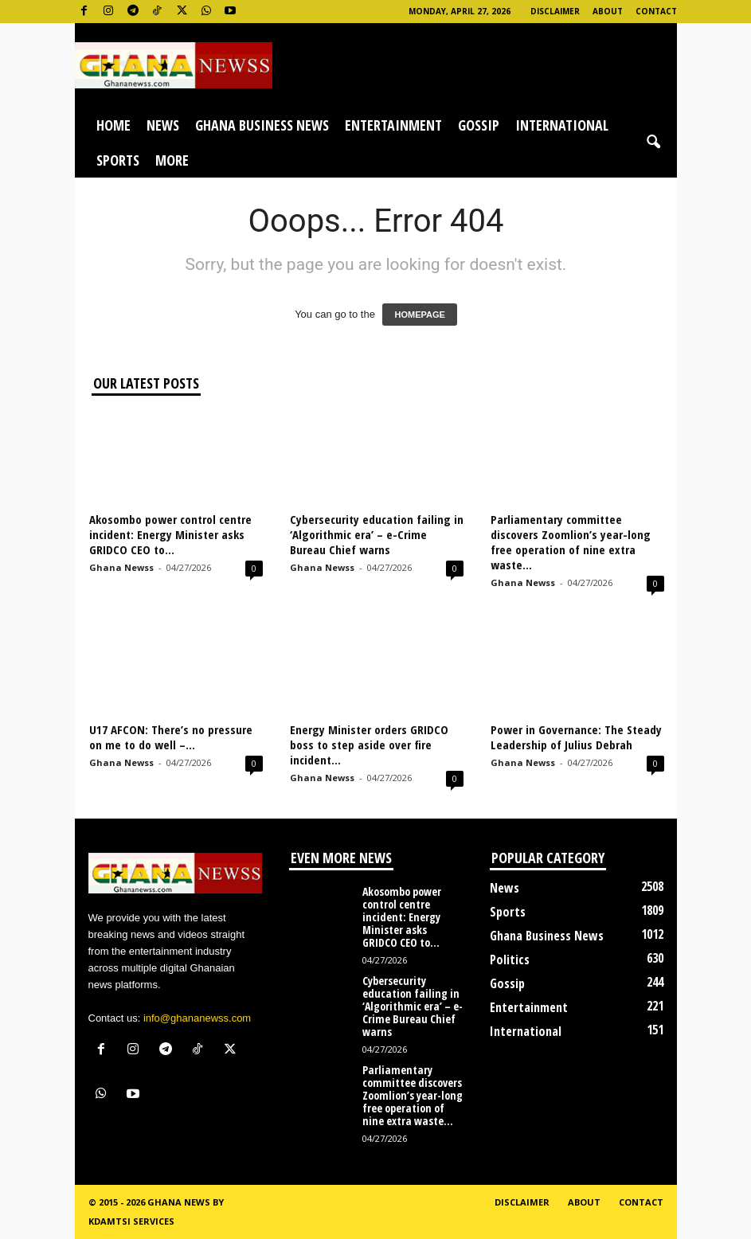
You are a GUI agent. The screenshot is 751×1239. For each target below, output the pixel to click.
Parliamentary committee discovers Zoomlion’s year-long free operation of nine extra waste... (571, 542)
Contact (656, 11)
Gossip (478, 125)
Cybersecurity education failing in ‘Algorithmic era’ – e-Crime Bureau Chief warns (377, 534)
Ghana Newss (121, 567)
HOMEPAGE (419, 314)
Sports (117, 160)
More (172, 160)
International (561, 125)
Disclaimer (555, 11)
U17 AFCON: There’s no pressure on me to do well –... (170, 736)
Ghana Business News (262, 125)
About (608, 11)
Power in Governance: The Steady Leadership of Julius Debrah (576, 736)
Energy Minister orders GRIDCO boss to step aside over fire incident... (369, 744)
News (163, 125)
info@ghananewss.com (197, 1018)
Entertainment (393, 125)
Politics (510, 959)
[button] (653, 142)
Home (113, 125)
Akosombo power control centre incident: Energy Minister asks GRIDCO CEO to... (170, 534)
